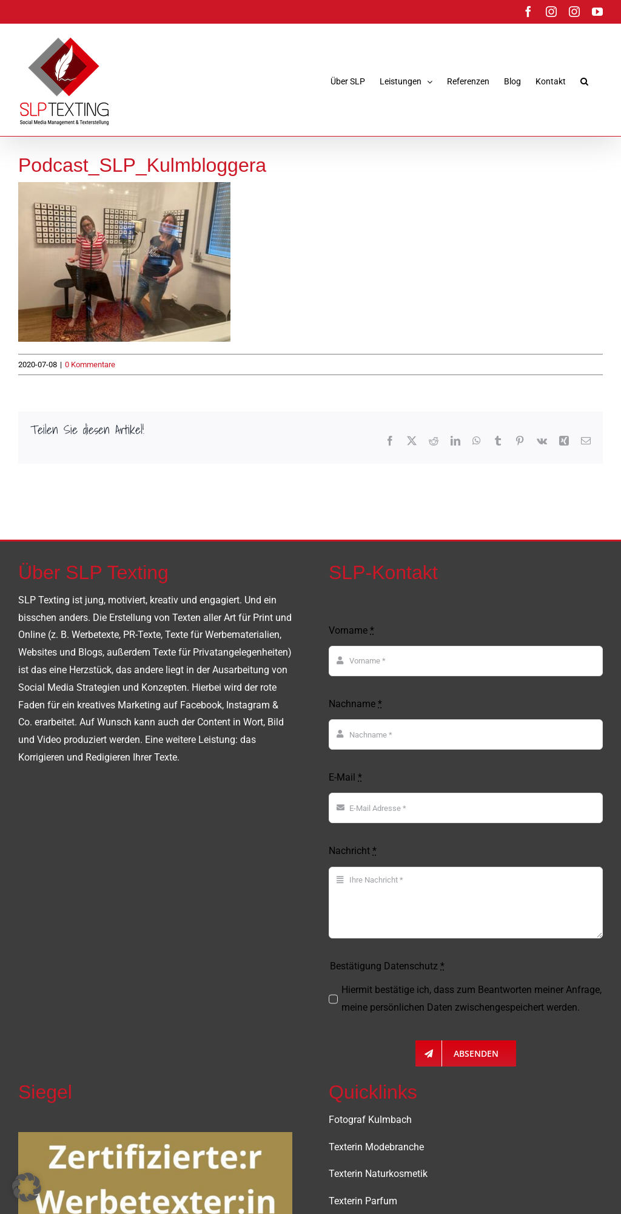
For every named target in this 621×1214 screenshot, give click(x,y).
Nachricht (353, 850)
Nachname (355, 704)
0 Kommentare (90, 364)
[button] (584, 81)
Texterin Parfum (363, 1201)
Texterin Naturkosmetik (378, 1173)
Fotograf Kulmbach (370, 1119)
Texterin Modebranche (376, 1147)
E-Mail (345, 777)
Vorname (351, 630)
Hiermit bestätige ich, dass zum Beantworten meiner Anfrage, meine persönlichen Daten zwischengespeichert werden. (471, 998)
